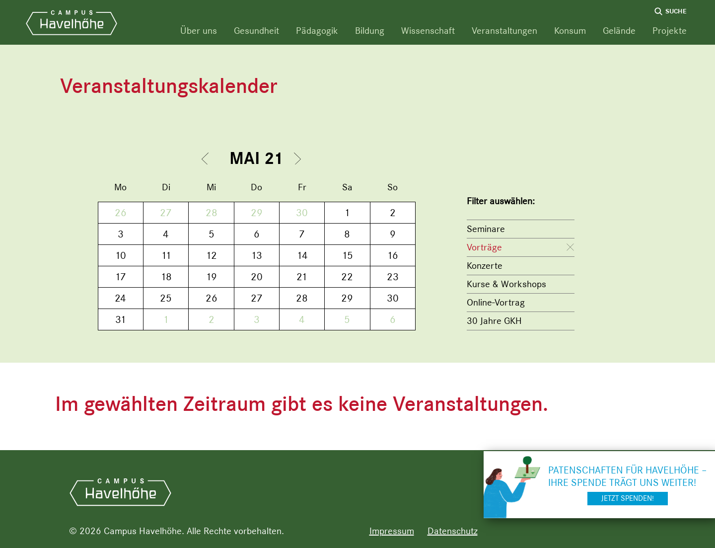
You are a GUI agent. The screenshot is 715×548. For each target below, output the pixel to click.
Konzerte (484, 265)
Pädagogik (317, 30)
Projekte (669, 30)
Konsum (570, 30)
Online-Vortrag (496, 302)
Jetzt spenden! (627, 498)
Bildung (369, 30)
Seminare (486, 229)
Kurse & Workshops (506, 284)
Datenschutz (453, 531)
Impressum (391, 531)
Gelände (619, 30)
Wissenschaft (428, 30)
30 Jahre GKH (494, 320)
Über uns (198, 30)
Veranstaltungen (504, 30)
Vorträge (484, 247)
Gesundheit (256, 30)
